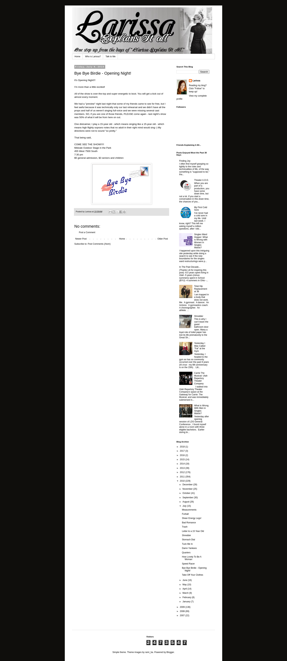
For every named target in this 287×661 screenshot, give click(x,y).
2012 (182, 472)
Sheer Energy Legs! (191, 518)
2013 (182, 468)
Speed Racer (188, 563)
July (184, 506)
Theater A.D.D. (201, 180)
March (185, 593)
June (185, 580)
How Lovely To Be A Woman (191, 558)
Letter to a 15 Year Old (193, 531)
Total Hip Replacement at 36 (200, 289)
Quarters (186, 552)
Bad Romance (189, 522)
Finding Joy (184, 161)
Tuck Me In (187, 544)
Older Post (162, 239)
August (186, 501)
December (187, 484)
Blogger (170, 652)
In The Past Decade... (189, 267)
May (184, 584)
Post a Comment (87, 232)
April (184, 588)
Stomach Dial (188, 539)
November (187, 489)
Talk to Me (110, 56)
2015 (182, 459)
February (187, 597)
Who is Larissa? (93, 56)
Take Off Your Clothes (192, 575)
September (188, 497)
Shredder (198, 316)
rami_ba (149, 652)
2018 (182, 446)
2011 (182, 476)
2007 (182, 615)
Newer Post (81, 239)
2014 (182, 463)
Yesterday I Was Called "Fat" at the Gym (199, 347)
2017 (182, 451)
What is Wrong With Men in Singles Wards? (201, 409)
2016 (182, 455)
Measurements (189, 510)
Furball (185, 514)
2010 (182, 481)
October (186, 493)
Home (77, 56)
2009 (182, 607)
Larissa (196, 80)
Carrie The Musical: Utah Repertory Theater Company (201, 378)
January (186, 601)
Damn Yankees (189, 548)
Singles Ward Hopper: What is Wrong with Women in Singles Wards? (201, 241)
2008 (182, 611)
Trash (184, 527)
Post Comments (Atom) (99, 244)
